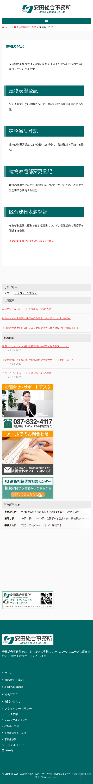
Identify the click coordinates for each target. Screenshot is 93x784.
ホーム (8, 672)
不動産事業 (10, 739)
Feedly (7, 750)
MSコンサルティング (15, 719)
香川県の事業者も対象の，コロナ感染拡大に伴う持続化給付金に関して (40, 327)
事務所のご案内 (14, 679)
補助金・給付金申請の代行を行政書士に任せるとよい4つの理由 (36, 318)
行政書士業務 (11, 726)
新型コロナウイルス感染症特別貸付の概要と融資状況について (35, 346)
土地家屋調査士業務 (15, 733)
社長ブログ (11, 694)
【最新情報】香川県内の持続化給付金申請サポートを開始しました (38, 359)
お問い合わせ (12, 701)
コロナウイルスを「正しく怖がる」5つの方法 (26, 308)
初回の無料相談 (14, 687)
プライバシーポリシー (18, 708)
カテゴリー (8, 293)
